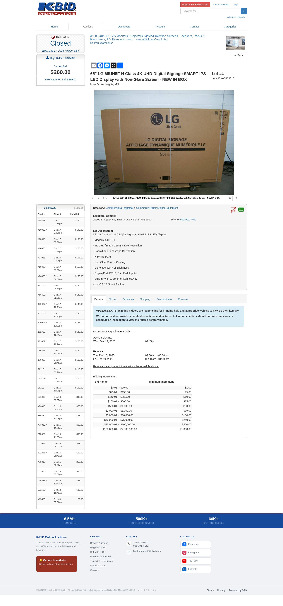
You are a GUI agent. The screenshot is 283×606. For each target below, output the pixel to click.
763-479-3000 (140, 542)
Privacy (221, 590)
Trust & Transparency (101, 561)
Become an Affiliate (100, 556)
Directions (128, 299)
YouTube (190, 561)
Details (98, 299)
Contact (94, 570)
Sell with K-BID (98, 552)
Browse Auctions (99, 543)
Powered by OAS (238, 590)
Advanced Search (236, 17)
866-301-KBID (140, 545)
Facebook (190, 544)
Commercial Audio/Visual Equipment (157, 207)
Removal (183, 299)
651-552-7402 (188, 219)
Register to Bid (98, 547)
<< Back (238, 55)
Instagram (190, 553)
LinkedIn (189, 569)
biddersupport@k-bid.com (147, 551)
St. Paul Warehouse (101, 43)
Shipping (145, 299)
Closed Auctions (221, 4)
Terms (112, 299)
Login (235, 4)
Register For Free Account (195, 4)
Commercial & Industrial (119, 207)
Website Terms (98, 565)
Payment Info (164, 299)
